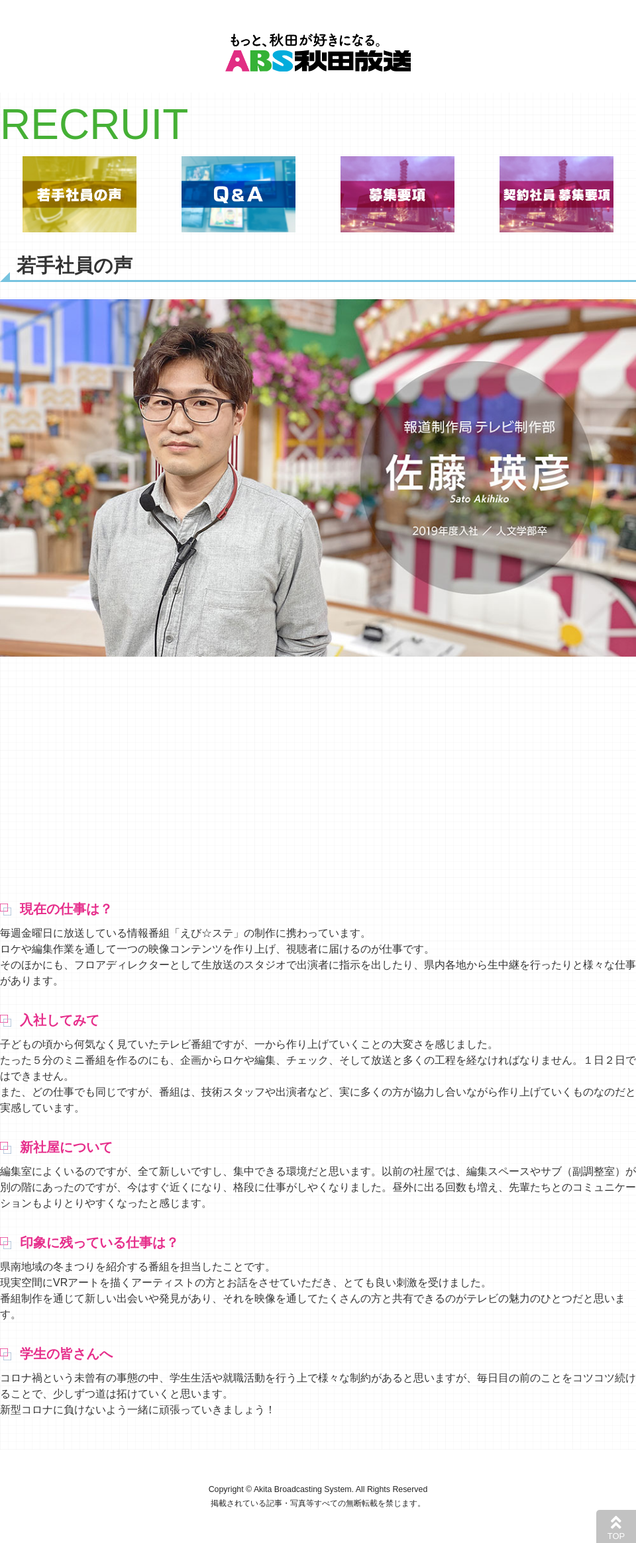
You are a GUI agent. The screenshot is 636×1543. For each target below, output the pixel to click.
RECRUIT (94, 124)
